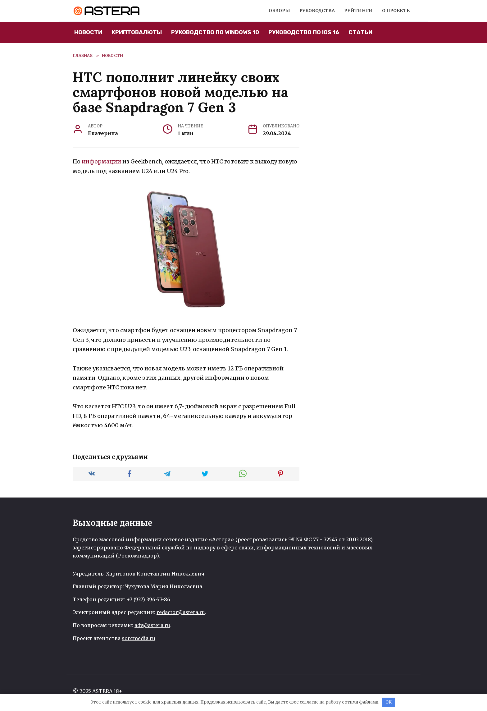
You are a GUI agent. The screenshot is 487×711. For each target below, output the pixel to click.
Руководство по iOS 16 (303, 32)
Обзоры (279, 10)
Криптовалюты (137, 32)
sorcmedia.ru (138, 638)
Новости (88, 32)
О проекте (396, 10)
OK (388, 702)
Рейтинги (358, 10)
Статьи (360, 32)
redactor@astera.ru (181, 612)
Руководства (317, 10)
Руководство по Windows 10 (215, 32)
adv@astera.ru (152, 625)
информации (100, 161)
